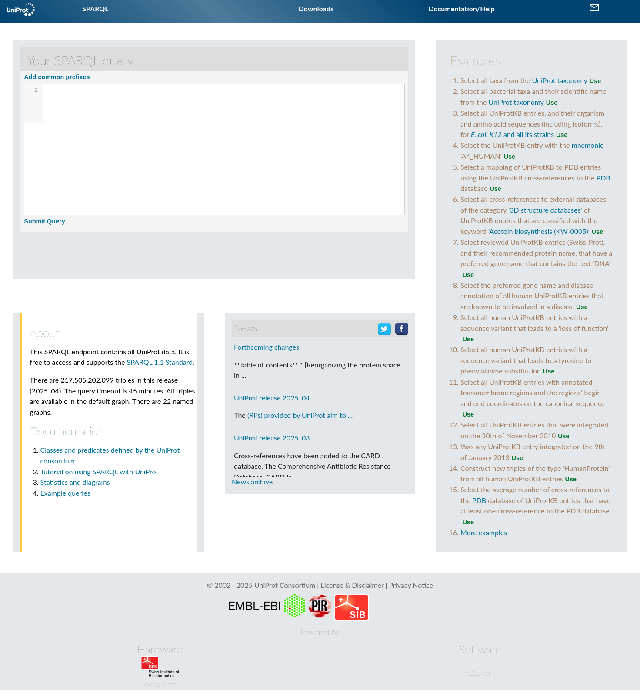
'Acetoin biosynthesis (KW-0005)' (539, 231)
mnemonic (587, 145)
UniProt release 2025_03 (272, 437)
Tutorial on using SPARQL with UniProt (99, 471)
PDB (603, 177)
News (245, 327)
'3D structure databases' (545, 210)
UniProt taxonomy (559, 80)
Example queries (65, 493)
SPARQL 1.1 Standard (160, 362)
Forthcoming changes (266, 347)
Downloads (316, 8)
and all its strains (512, 134)
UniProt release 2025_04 (272, 397)
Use (595, 80)
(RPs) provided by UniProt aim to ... (300, 415)
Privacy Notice (411, 585)
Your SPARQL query (80, 60)
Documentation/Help (461, 8)
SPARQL (95, 8)
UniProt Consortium (284, 585)
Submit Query (44, 221)
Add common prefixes (57, 76)
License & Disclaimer (351, 585)
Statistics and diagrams (75, 482)
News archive (252, 481)
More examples (483, 532)
